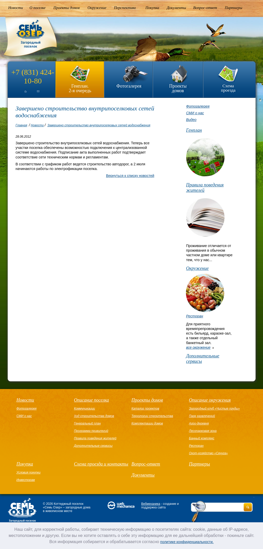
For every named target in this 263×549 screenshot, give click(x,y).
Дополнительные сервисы (202, 358)
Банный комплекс (201, 438)
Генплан (194, 130)
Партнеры (233, 8)
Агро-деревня (199, 423)
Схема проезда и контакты (101, 464)
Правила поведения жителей (204, 187)
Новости (15, 8)
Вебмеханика (150, 504)
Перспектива (125, 8)
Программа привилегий (91, 431)
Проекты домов (66, 8)
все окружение (198, 347)
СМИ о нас (195, 113)
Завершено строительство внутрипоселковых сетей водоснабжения (98, 125)
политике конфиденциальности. (187, 542)
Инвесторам (25, 480)
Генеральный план (87, 423)
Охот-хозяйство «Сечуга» (208, 453)
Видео (191, 120)
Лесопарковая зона (203, 431)
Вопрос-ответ (205, 8)
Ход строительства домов (94, 416)
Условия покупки (28, 472)
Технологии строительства (152, 416)
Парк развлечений (202, 416)
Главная (21, 125)
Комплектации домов (147, 423)
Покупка (152, 8)
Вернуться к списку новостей (130, 176)
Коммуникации (84, 408)
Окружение (97, 8)
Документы (176, 8)
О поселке (37, 8)
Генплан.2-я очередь (80, 88)
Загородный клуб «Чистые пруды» (214, 408)
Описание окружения (210, 400)
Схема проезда (228, 88)
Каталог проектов (145, 408)
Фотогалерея (128, 86)
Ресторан (194, 316)
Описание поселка (91, 400)
